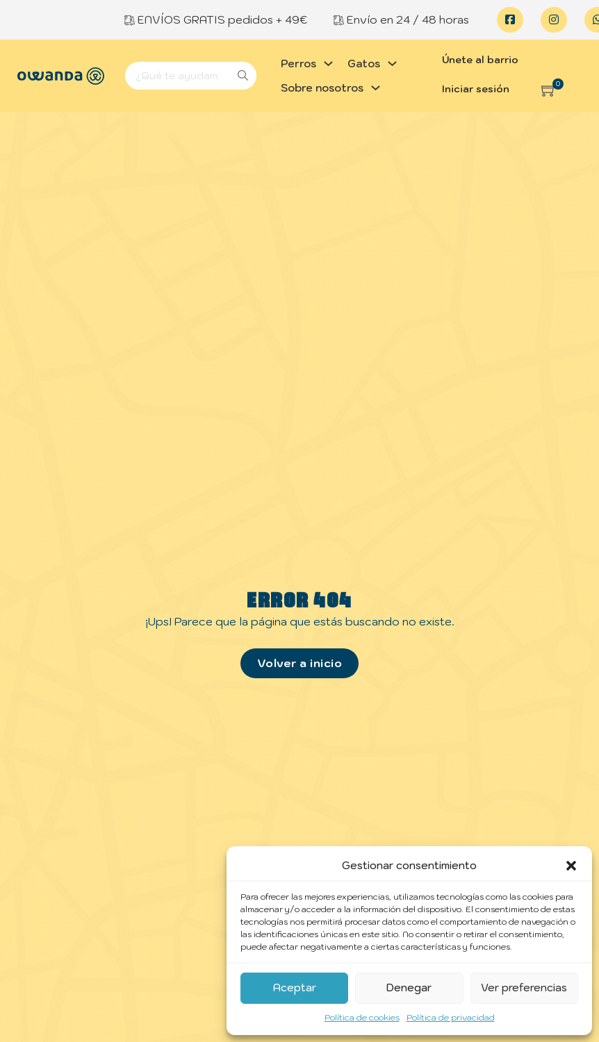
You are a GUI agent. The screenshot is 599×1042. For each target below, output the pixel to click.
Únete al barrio (480, 59)
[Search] (190, 76)
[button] (571, 866)
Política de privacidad (451, 1017)
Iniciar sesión (475, 89)
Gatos (363, 63)
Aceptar (294, 987)
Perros (298, 63)
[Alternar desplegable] (328, 63)
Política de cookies (362, 1017)
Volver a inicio (300, 663)
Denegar (409, 987)
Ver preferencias (524, 987)
